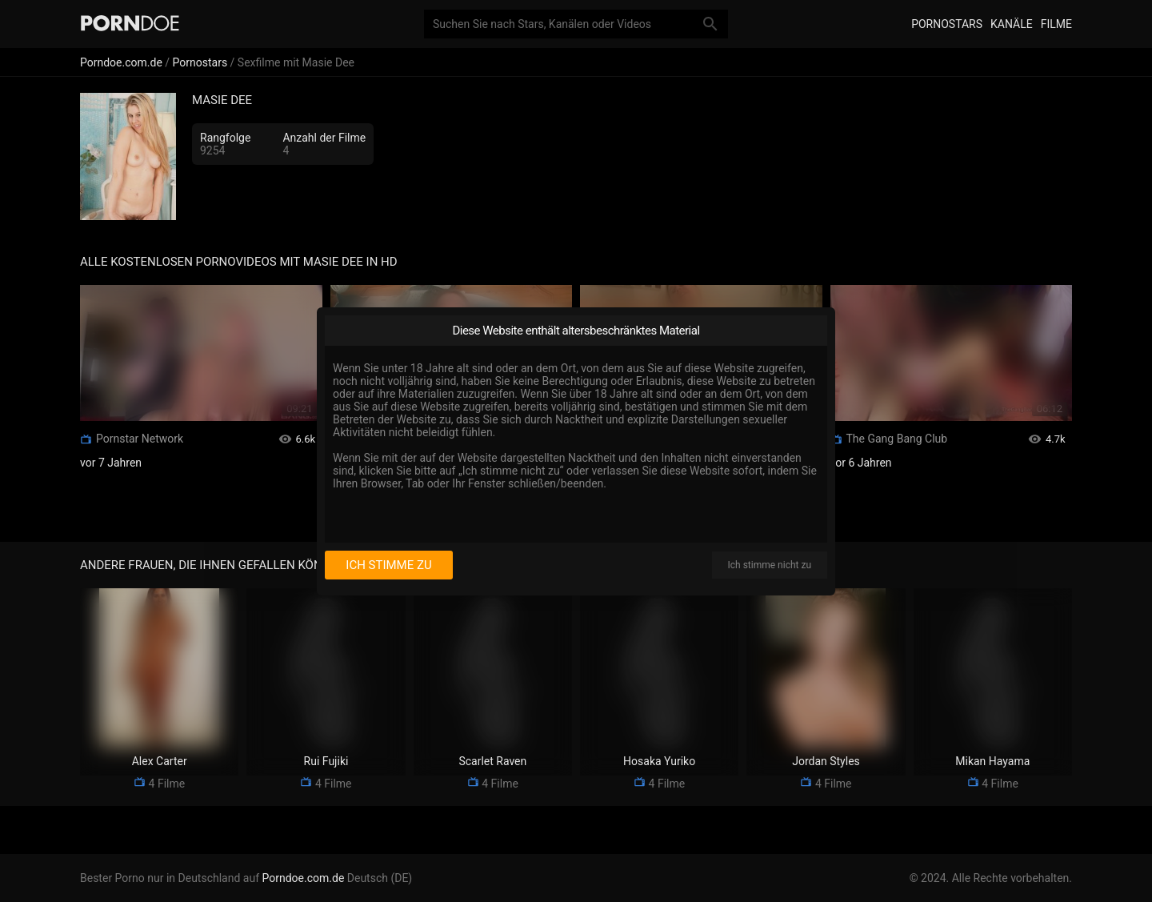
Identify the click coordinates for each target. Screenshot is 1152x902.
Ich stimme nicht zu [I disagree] (769, 565)
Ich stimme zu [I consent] (388, 565)
